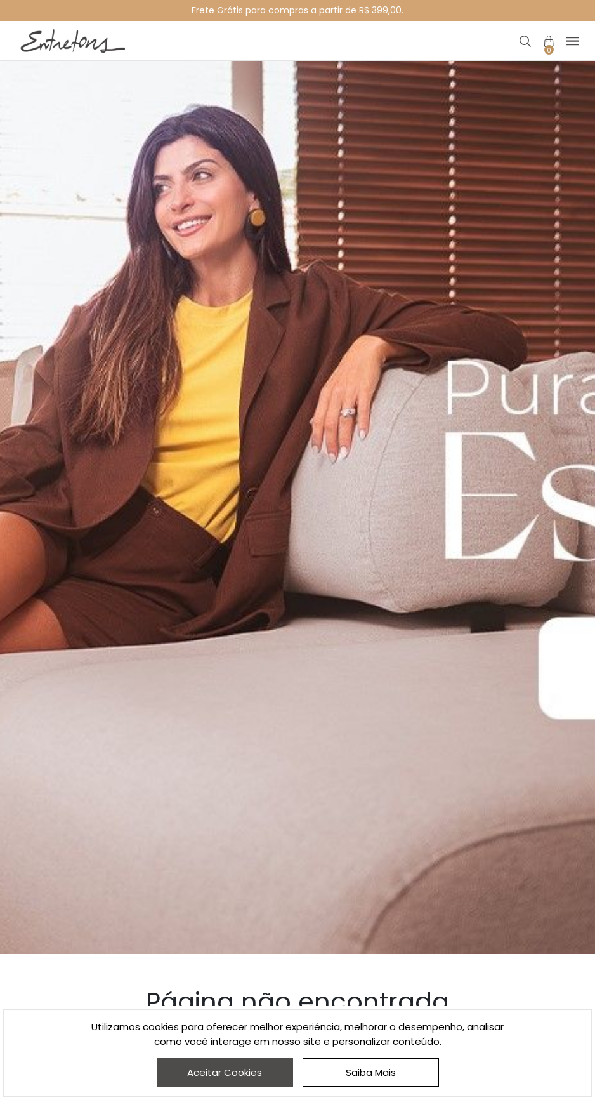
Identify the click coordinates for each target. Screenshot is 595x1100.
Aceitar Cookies (224, 1072)
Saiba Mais (371, 1072)
